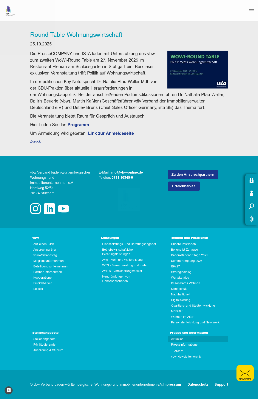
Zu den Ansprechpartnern (192, 174)
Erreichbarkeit (183, 186)
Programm (78, 124)
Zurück (35, 141)
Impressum (172, 384)
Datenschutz (197, 384)
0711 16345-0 (122, 177)
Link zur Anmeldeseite (111, 133)
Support (221, 384)
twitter (63, 208)
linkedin (49, 208)
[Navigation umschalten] (251, 10)
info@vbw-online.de (126, 172)
